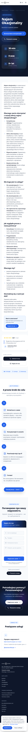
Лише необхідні (18, 727)
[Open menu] (25, 2)
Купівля (3, 678)
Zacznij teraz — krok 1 (14, 489)
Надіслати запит (14, 558)
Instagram (4, 707)
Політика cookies (6, 696)
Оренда (3, 680)
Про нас (4, 711)
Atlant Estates (5, 10)
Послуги (12, 10)
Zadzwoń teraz (15, 358)
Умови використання (7, 694)
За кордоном (5, 684)
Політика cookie (14, 724)
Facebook (4, 709)
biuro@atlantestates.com (7, 703)
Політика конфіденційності (8, 692)
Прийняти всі (7, 727)
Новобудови (5, 682)
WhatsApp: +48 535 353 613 (8, 672)
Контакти (4, 705)
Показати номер (10, 39)
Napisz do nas (12, 326)
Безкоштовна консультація (14, 33)
